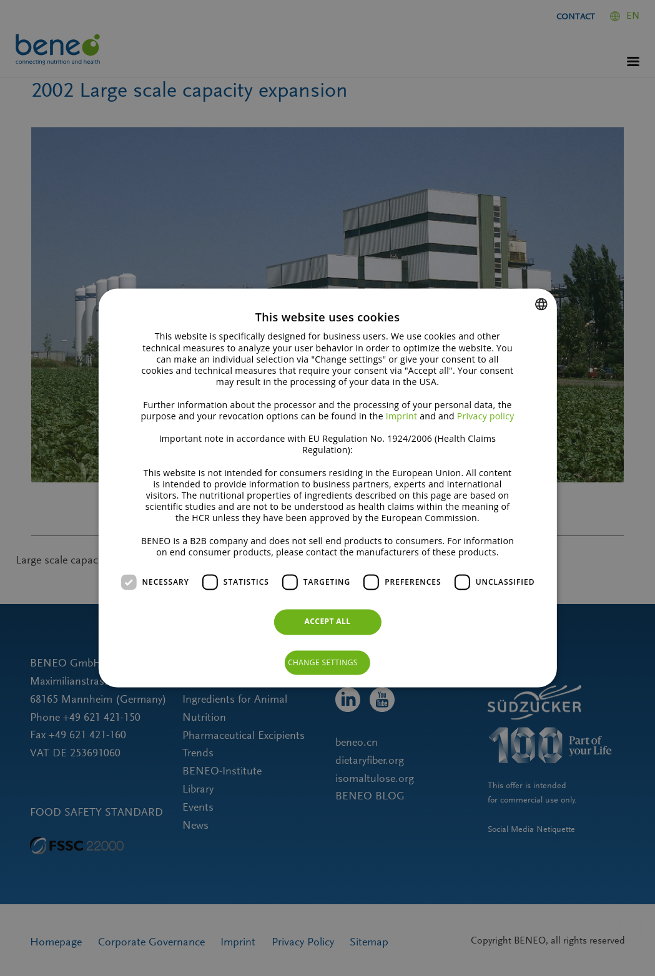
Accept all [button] (328, 622)
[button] (327, 662)
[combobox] (541, 304)
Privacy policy (486, 416)
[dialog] (327, 487)
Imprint (401, 416)
